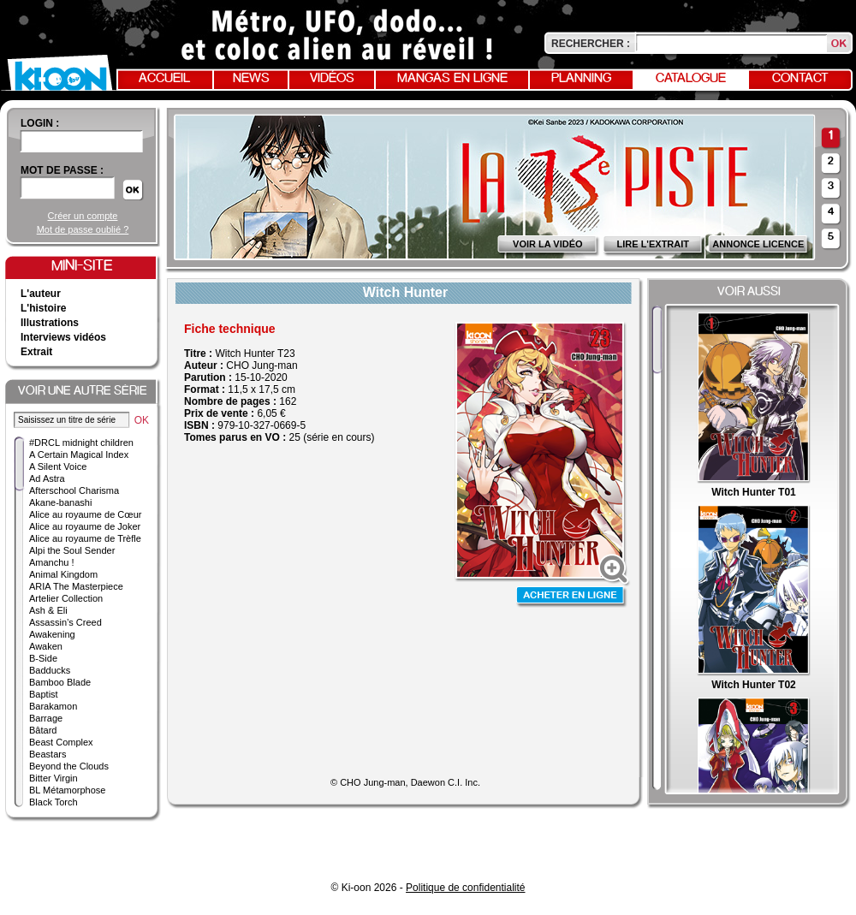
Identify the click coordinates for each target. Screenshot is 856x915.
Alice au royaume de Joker (84, 526)
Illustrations (50, 323)
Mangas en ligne (452, 79)
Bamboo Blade (60, 682)
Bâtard (42, 730)
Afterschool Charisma (74, 490)
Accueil (164, 79)
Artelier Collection (66, 598)
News (251, 79)
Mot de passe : (62, 170)
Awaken (45, 646)
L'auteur (41, 294)
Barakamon (53, 706)
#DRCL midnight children (81, 442)
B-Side (43, 658)
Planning (581, 79)
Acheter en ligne (571, 597)
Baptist (43, 694)
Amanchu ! (51, 562)
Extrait (36, 352)
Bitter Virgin (53, 778)
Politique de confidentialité (465, 888)
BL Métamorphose (67, 790)
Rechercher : (590, 44)
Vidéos (332, 79)
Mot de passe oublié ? (83, 229)
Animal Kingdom (63, 574)
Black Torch (53, 802)
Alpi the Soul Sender (72, 550)
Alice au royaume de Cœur (85, 514)
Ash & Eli (48, 610)
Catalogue (691, 79)
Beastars (47, 754)
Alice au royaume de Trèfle (85, 538)
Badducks (49, 670)
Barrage (45, 718)
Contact (800, 79)
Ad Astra (47, 478)
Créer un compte (83, 216)
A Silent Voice (57, 466)
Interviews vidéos (63, 337)
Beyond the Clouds (69, 766)
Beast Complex (61, 742)
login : (40, 123)
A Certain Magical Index (78, 454)
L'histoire (44, 308)
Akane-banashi (60, 502)
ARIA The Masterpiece (76, 586)
